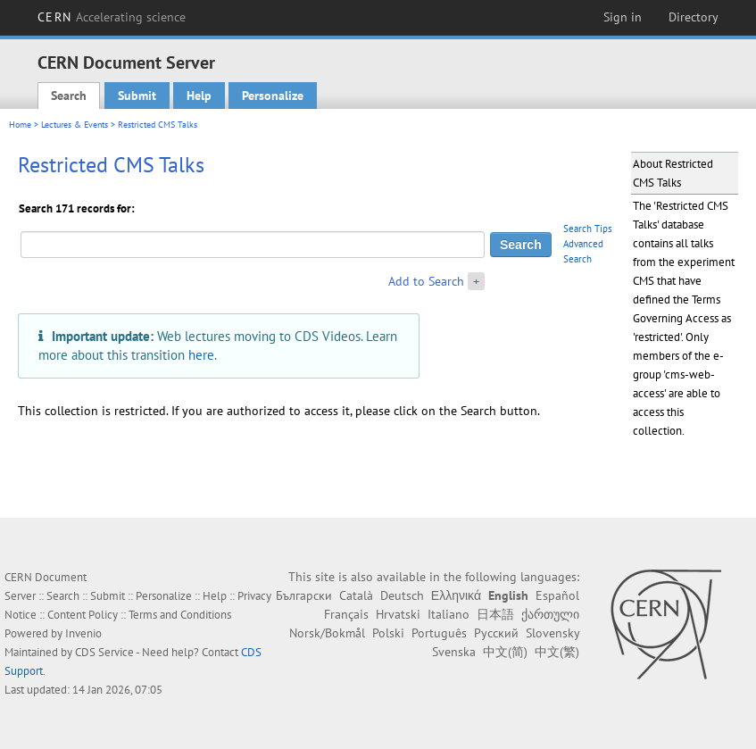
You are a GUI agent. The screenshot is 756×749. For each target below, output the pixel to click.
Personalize (272, 95)
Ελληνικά (456, 595)
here (201, 354)
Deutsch (402, 595)
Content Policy (82, 614)
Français (346, 614)
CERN (111, 17)
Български (304, 595)
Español (557, 595)
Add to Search (426, 281)
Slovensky (552, 633)
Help (199, 95)
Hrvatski (398, 614)
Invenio (83, 633)
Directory (694, 17)
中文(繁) (557, 652)
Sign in (622, 17)
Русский (496, 633)
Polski (388, 633)
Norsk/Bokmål (327, 633)
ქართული (550, 614)
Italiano (448, 614)
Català (356, 595)
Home (20, 124)
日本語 (495, 614)
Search (69, 95)
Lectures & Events (74, 124)
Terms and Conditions (180, 614)
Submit (137, 95)
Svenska (454, 652)
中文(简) (505, 652)
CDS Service (104, 652)
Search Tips (587, 228)
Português (439, 633)
